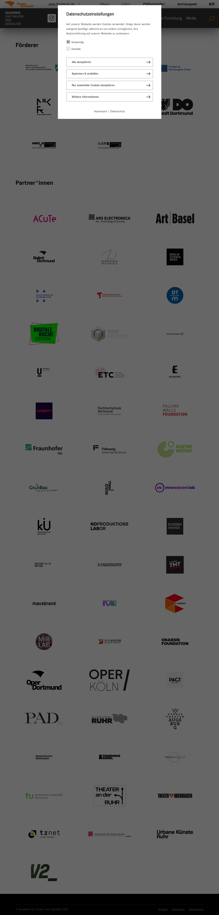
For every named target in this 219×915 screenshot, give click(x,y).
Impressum (100, 111)
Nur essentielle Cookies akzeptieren (93, 85)
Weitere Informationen (85, 97)
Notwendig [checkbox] (77, 42)
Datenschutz (117, 111)
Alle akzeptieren (81, 62)
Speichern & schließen (85, 73)
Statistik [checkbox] (76, 49)
